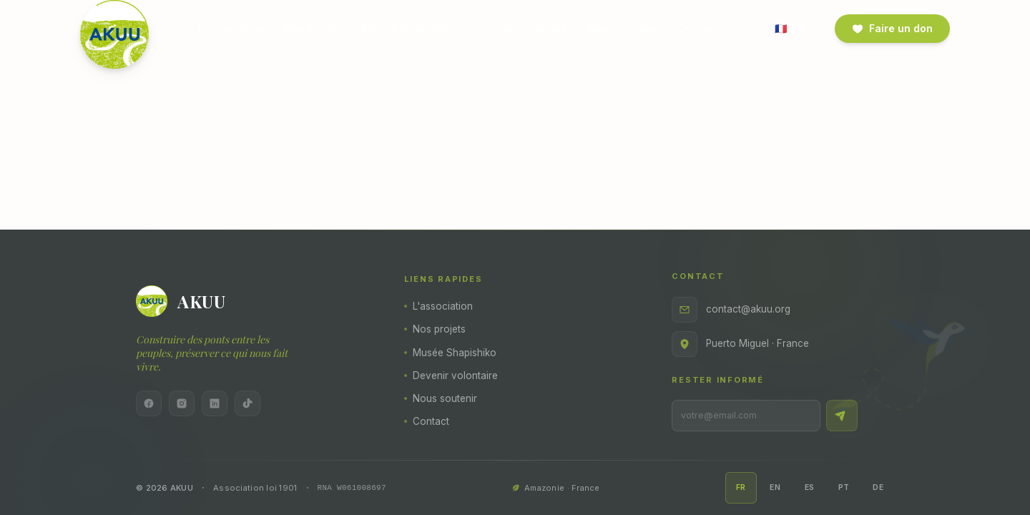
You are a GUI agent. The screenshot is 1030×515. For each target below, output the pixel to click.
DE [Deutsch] (878, 487)
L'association (230, 28)
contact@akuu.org (731, 310)
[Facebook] (149, 403)
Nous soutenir (622, 28)
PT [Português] (844, 487)
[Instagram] (182, 403)
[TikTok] (247, 403)
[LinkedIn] (214, 403)
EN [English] (775, 487)
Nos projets (313, 28)
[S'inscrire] (842, 415)
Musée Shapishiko (408, 28)
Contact (697, 28)
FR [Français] (741, 487)
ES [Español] (810, 487)
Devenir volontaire (521, 28)
